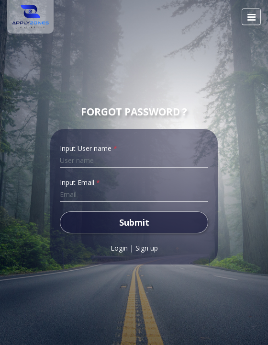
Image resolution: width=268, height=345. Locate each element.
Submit (134, 222)
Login (119, 248)
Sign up (146, 248)
